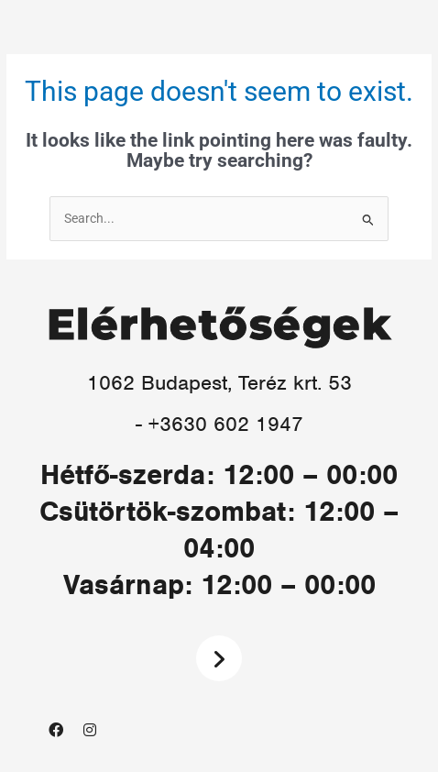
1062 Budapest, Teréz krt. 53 (219, 382)
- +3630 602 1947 (219, 423)
